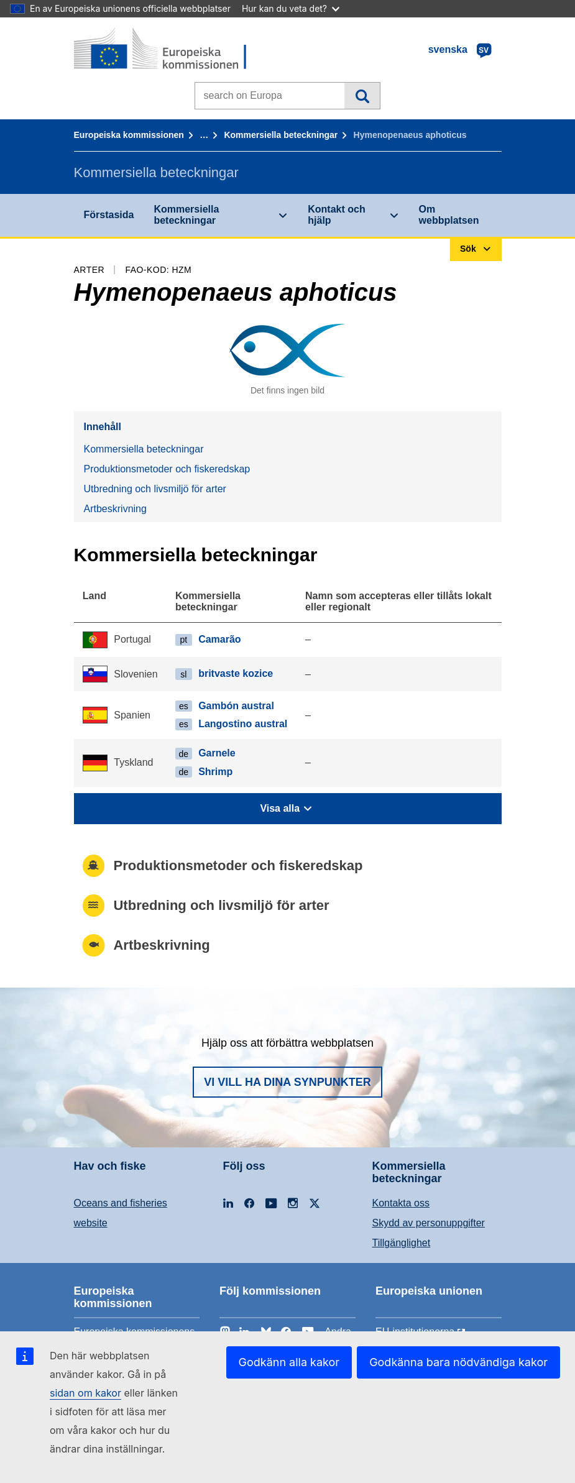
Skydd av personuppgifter (428, 1223)
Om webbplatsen (449, 215)
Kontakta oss (401, 1203)
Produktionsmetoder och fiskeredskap (167, 469)
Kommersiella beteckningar (281, 135)
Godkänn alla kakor (289, 1362)
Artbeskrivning (115, 508)
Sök (362, 96)
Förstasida (109, 214)
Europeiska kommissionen (129, 135)
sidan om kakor (85, 1393)
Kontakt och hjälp (336, 215)
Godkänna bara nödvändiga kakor (458, 1362)
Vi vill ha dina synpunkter (287, 1082)
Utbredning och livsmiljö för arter (155, 489)
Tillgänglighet (401, 1242)
